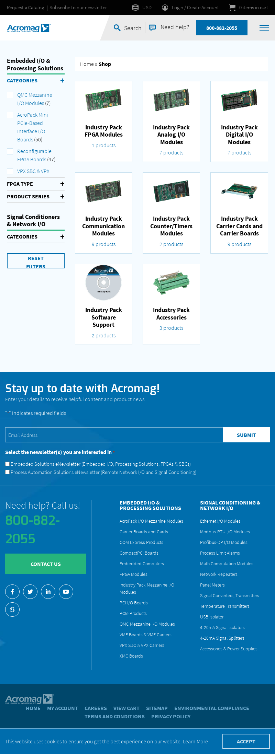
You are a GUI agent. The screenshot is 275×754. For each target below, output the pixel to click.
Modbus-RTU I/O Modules (225, 532)
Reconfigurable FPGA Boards (34, 155)
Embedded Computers (142, 563)
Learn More (195, 741)
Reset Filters (35, 261)
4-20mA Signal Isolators (222, 627)
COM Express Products (141, 542)
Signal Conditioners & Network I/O (33, 220)
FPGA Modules (133, 574)
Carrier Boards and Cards (144, 532)
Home (87, 63)
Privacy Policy (170, 716)
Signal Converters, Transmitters (229, 595)
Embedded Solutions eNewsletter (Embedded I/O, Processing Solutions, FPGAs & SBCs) (101, 463)
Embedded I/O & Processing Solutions (35, 64)
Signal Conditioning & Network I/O (230, 505)
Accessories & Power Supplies (228, 649)
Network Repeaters (219, 574)
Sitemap (157, 708)
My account (62, 708)
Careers (96, 708)
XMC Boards (131, 656)
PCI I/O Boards (134, 603)
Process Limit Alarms (220, 553)
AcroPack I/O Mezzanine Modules (151, 521)
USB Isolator (211, 617)
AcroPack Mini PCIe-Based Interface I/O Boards (32, 127)
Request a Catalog (25, 7)
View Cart (126, 708)
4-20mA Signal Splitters (222, 638)
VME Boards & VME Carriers (146, 634)
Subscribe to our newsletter (78, 7)
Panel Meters (212, 585)
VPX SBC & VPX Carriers (142, 645)
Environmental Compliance (211, 708)
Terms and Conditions (115, 716)
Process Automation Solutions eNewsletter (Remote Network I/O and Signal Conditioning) (103, 472)
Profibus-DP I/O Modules (224, 542)
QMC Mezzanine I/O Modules (34, 98)
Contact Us (46, 563)
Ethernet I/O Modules (220, 521)
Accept (246, 741)
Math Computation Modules (226, 563)
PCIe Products (133, 613)
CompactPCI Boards (139, 553)
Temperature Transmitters (225, 606)
